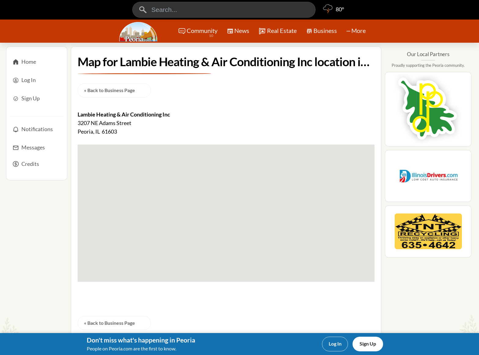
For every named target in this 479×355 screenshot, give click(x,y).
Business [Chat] (321, 32)
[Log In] (36, 80)
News (238, 32)
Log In (335, 343)
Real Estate (277, 31)
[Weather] (333, 12)
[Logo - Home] (139, 31)
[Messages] (36, 148)
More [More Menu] (356, 30)
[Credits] (36, 166)
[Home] (36, 62)
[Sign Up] (36, 98)
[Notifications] (36, 129)
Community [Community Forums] (198, 33)
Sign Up (368, 343)
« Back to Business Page (109, 90)
